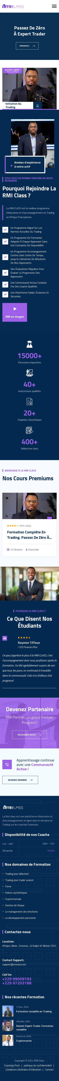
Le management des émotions (21, 911)
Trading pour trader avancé (19, 880)
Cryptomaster (24, 1041)
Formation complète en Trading (34, 1011)
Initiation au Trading (13, 105)
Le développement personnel (20, 918)
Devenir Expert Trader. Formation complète (34, 1027)
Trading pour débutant (17, 874)
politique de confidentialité (38, 1065)
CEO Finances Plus (28, 647)
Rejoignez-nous (29, 734)
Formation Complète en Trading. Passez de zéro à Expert (28, 537)
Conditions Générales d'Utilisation (23, 1069)
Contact (49, 1069)
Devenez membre (20, 780)
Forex (8, 886)
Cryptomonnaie (13, 899)
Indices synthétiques (16, 893)
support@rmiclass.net (14, 964)
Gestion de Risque (14, 905)
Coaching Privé (12, 1065)
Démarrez (27, 45)
